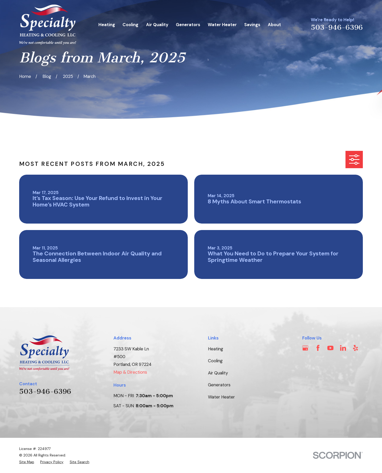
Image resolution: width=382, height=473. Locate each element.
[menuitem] (26, 462)
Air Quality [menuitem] (157, 24)
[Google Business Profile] (305, 348)
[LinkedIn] (343, 348)
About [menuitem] (274, 24)
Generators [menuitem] (188, 24)
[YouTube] (330, 348)
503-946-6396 (337, 27)
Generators (219, 385)
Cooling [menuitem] (130, 24)
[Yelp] (355, 348)
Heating (215, 349)
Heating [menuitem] (106, 24)
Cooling (215, 361)
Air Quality (218, 373)
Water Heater (221, 397)
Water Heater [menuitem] (222, 24)
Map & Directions (130, 372)
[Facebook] (318, 348)
